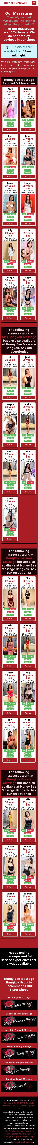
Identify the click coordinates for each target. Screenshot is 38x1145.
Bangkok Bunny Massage (17, 781)
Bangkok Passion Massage (17, 560)
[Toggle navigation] (34, 3)
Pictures (10, 129)
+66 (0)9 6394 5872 (20, 1105)
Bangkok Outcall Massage (22, 1142)
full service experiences (17, 958)
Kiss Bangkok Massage (19, 337)
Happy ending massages (17, 954)
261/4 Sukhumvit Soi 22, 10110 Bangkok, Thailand (18, 1103)
